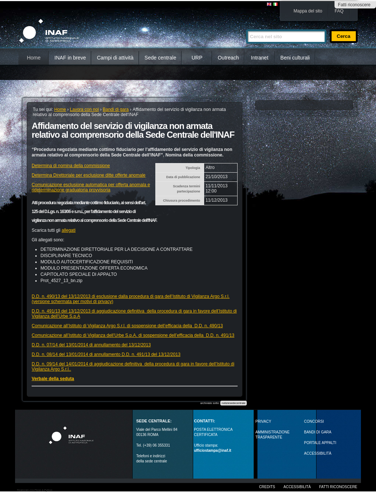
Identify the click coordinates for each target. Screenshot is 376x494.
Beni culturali (295, 58)
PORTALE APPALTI (320, 443)
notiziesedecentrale (234, 403)
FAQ (339, 11)
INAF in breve (70, 58)
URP (197, 58)
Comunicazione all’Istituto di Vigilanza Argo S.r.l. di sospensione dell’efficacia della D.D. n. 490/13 (127, 325)
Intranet (259, 58)
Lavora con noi (84, 109)
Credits (267, 487)
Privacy (263, 421)
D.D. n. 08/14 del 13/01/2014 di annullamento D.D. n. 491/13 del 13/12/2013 (106, 354)
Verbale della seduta (53, 378)
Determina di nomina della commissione (71, 165)
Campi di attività (115, 58)
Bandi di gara (116, 109)
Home (33, 58)
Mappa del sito (308, 11)
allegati (69, 230)
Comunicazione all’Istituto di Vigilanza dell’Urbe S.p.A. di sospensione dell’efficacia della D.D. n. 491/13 (133, 335)
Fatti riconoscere (354, 4)
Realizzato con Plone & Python (34, 490)
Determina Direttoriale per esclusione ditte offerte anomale (88, 175)
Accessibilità (297, 487)
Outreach (228, 58)
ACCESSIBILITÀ (317, 453)
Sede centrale (160, 58)
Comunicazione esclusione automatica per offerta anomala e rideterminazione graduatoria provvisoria (91, 187)
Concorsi (314, 421)
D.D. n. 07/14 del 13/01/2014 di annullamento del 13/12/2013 (91, 344)
